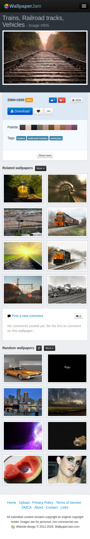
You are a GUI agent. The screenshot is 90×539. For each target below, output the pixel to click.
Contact (52, 507)
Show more (45, 155)
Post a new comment (25, 316)
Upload (24, 502)
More (41, 168)
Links (64, 507)
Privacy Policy (42, 502)
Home (11, 502)
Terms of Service (68, 502)
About (39, 507)
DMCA (27, 507)
